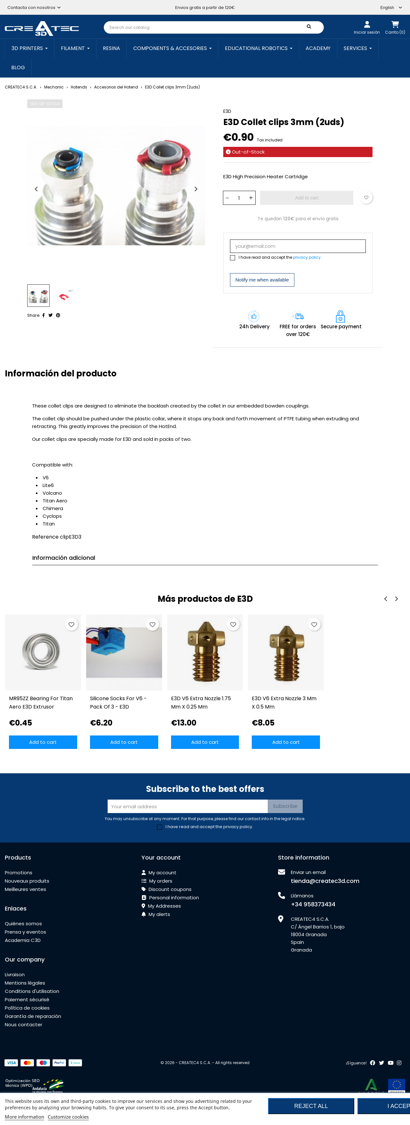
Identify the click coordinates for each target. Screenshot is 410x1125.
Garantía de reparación (33, 1016)
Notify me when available (262, 279)
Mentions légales (25, 982)
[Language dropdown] (391, 7)
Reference (45, 537)
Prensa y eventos (25, 931)
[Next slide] (195, 189)
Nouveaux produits (27, 880)
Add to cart (306, 197)
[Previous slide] (36, 189)
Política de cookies (27, 1007)
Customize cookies (68, 1116)
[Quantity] (239, 198)
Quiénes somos (23, 923)
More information (24, 1116)
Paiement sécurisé (27, 999)
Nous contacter (23, 1024)
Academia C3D (23, 940)
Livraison (15, 974)
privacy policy (307, 257)
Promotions (18, 872)
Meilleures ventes (25, 889)
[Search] (214, 27)
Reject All (311, 1106)
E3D (227, 111)
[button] (38, 295)
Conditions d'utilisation (32, 991)
